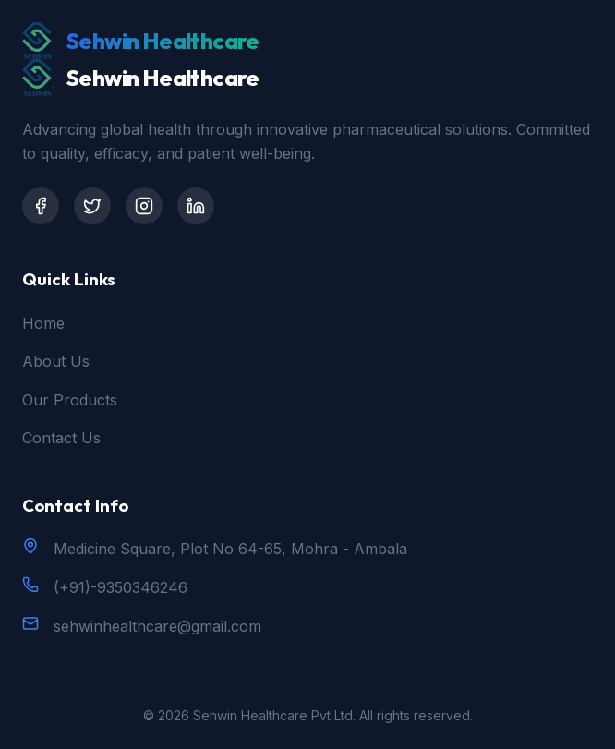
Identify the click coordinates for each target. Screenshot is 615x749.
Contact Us (61, 438)
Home (43, 323)
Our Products (69, 400)
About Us (56, 361)
